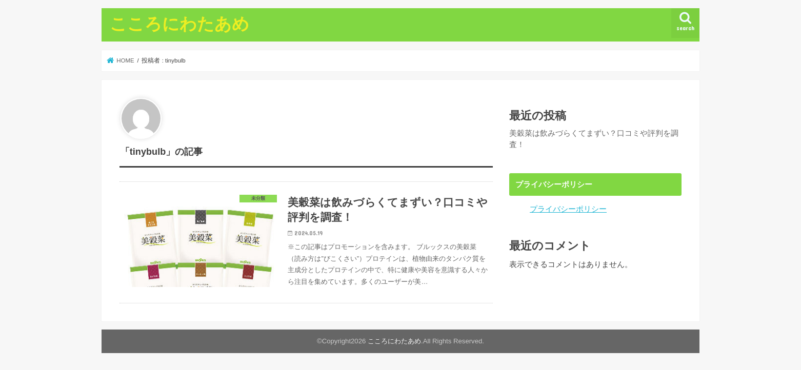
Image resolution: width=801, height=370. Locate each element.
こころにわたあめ (179, 23)
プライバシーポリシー (568, 209)
